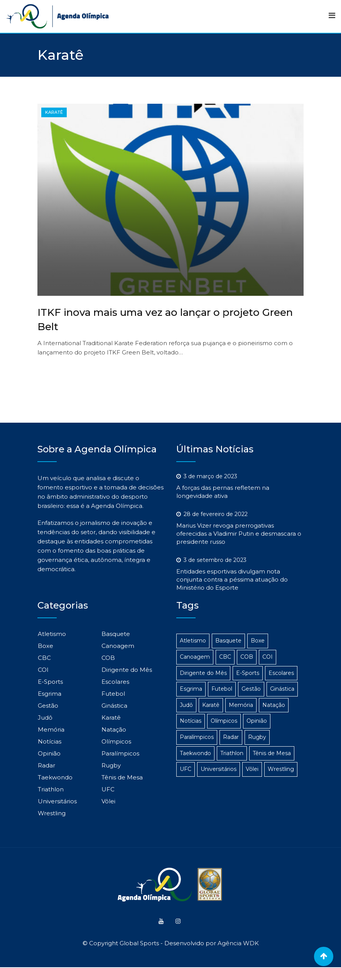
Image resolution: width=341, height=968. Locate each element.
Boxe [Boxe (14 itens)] (258, 640)
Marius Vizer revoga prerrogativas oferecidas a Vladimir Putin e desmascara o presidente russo (238, 533)
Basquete (115, 633)
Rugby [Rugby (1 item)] (257, 737)
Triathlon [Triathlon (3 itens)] (231, 753)
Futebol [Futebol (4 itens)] (221, 688)
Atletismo (52, 633)
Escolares (115, 681)
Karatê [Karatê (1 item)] (210, 705)
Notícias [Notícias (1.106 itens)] (190, 720)
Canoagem (117, 645)
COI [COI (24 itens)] (267, 656)
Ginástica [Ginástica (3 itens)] (282, 688)
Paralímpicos (120, 753)
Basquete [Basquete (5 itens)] (228, 640)
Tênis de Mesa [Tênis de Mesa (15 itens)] (272, 753)
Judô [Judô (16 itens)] (186, 705)
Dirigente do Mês (126, 669)
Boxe (45, 645)
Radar (46, 765)
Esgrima (49, 693)
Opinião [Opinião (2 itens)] (256, 720)
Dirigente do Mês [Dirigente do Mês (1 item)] (203, 673)
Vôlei (108, 801)
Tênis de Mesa (122, 777)
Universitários (57, 801)
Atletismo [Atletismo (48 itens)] (193, 640)
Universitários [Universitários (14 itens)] (218, 769)
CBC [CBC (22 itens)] (225, 656)
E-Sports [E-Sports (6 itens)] (247, 673)
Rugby (111, 765)
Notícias (49, 741)
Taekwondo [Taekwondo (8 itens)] (195, 753)
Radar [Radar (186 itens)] (231, 737)
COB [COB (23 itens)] (246, 656)
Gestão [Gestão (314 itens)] (251, 688)
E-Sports (50, 681)
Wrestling (52, 813)
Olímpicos (116, 741)
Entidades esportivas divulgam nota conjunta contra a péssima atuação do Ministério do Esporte (232, 579)
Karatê (111, 717)
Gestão (48, 705)
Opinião (49, 753)
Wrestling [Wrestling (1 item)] (281, 769)
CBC (44, 657)
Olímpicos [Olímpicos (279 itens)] (224, 720)
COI (43, 669)
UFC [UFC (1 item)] (185, 769)
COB (108, 657)
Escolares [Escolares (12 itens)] (281, 673)
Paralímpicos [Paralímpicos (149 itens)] (197, 737)
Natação (113, 729)
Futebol (113, 693)
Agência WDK (238, 944)
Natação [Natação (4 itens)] (273, 705)
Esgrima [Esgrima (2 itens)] (191, 688)
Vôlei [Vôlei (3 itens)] (252, 769)
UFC (108, 789)
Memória (51, 729)
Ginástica (114, 705)
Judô (45, 717)
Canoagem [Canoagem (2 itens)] (195, 656)
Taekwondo (55, 777)
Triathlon (51, 789)
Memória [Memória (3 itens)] (241, 705)
